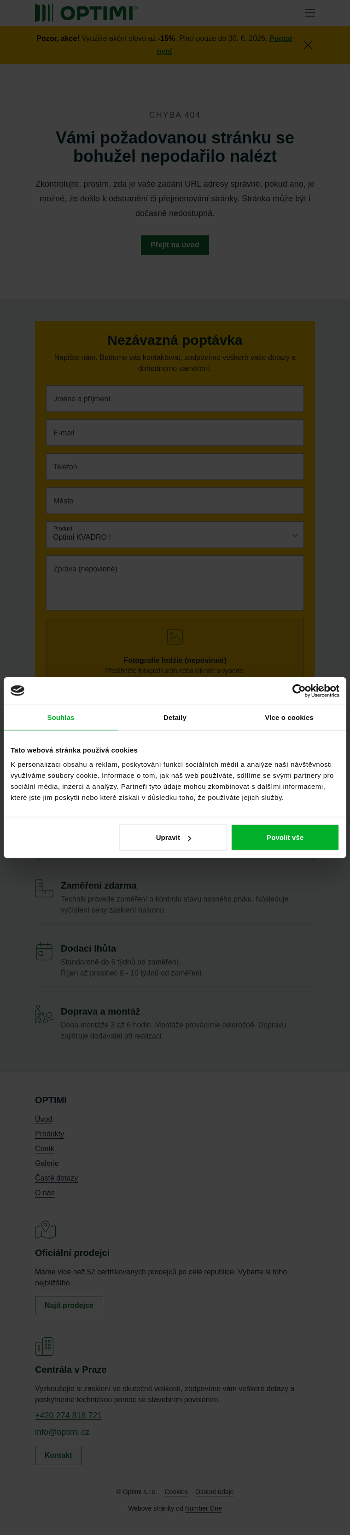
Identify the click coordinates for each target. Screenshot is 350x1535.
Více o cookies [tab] (289, 717)
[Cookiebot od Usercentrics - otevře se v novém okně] (299, 690)
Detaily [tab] (175, 717)
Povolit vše (285, 837)
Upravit (173, 837)
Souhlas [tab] (60, 717)
